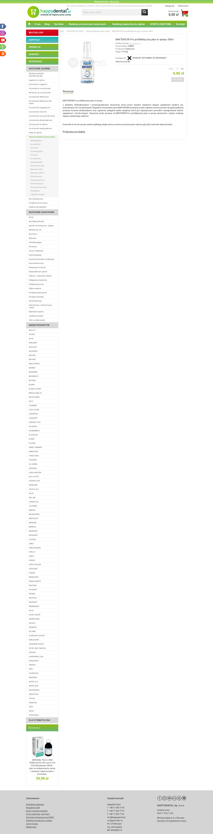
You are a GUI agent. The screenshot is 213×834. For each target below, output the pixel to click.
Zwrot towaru (32, 824)
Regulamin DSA (33, 808)
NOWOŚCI (34, 54)
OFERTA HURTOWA (160, 24)
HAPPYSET (34, 40)
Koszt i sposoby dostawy (37, 811)
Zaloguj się (169, 6)
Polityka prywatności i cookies (39, 820)
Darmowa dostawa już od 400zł (40, 817)
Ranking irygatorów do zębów (128, 24)
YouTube (59, 24)
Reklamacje (31, 827)
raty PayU (45, 814)
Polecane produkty (74, 132)
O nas (37, 24)
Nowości (34, 727)
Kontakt (180, 24)
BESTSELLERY (36, 32)
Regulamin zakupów (35, 804)
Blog (47, 24)
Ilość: (171, 69)
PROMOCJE (35, 47)
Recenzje (68, 91)
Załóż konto (183, 6)
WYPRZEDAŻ (35, 61)
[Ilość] (177, 69)
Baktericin (130, 49)
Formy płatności (33, 814)
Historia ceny (122, 61)
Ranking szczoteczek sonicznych (87, 24)
